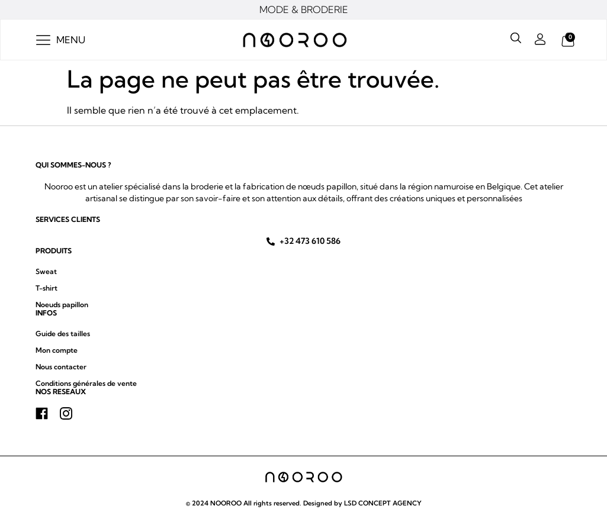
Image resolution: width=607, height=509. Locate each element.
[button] (60, 40)
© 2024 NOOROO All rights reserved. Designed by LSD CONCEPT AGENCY (304, 503)
